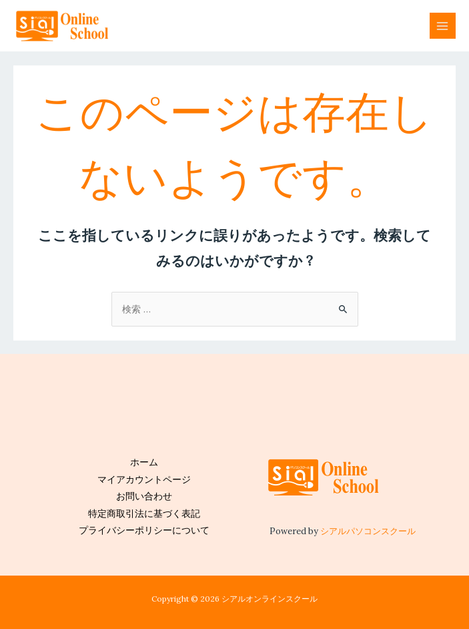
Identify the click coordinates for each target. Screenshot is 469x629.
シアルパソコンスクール (368, 531)
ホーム (144, 462)
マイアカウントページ (144, 479)
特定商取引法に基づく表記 (144, 513)
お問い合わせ (144, 496)
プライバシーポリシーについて (144, 530)
